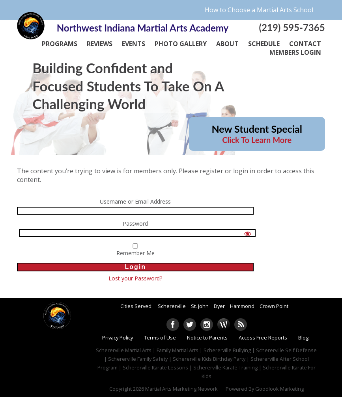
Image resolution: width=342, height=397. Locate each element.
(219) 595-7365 (292, 27)
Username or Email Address (135, 201)
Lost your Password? (135, 278)
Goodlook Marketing (279, 388)
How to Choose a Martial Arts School (259, 10)
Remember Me (135, 250)
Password (135, 224)
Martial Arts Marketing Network (181, 388)
